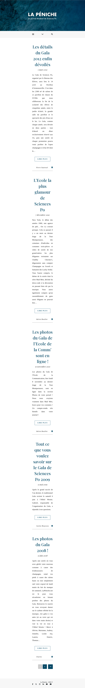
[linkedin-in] (43, 684)
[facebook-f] (32, 684)
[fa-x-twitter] (36, 684)
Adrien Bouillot (42, 319)
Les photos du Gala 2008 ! (42, 544)
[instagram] (40, 684)
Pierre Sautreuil (42, 167)
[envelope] (47, 684)
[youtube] (51, 684)
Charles (39, 657)
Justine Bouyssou (42, 526)
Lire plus (42, 159)
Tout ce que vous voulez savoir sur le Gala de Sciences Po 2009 (42, 461)
